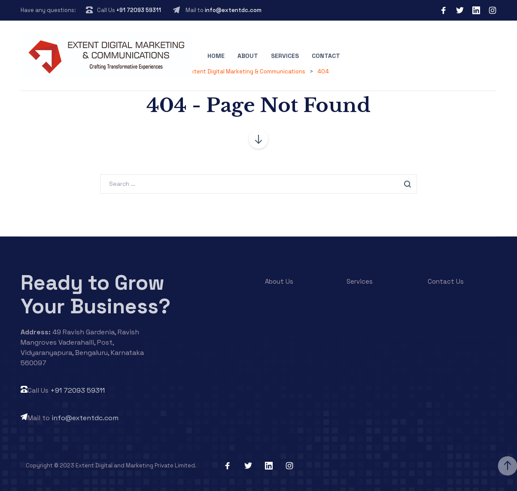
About (247, 56)
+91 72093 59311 (138, 10)
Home (216, 56)
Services (285, 56)
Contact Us (446, 281)
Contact (326, 56)
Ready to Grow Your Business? (95, 294)
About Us (279, 281)
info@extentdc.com (233, 10)
